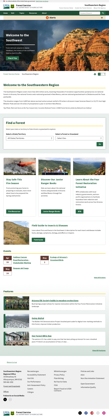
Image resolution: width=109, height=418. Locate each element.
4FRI (79, 211)
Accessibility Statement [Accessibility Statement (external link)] (36, 375)
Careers (30, 389)
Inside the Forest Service (83, 8)
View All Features (99, 350)
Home (5, 13)
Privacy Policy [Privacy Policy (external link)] (59, 375)
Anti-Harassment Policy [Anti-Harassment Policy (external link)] (36, 385)
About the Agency (100, 8)
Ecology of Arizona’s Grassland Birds (58, 258)
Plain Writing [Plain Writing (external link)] (59, 378)
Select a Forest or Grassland (66, 134)
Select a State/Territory (16, 134)
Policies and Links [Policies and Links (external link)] (87, 371)
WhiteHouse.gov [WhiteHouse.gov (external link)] (60, 371)
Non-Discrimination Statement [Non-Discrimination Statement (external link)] (92, 378)
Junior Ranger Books (51, 211)
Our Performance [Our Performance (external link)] (34, 382)
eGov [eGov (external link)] (83, 375)
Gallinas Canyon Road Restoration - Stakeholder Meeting (22, 260)
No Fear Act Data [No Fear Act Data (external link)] (60, 382)
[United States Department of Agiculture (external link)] (6, 6)
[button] (95, 74)
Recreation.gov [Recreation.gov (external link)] (33, 371)
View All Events (100, 277)
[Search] (103, 13)
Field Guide (38, 240)
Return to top (12, 362)
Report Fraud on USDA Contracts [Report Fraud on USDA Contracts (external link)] (62, 390)
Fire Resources (14, 211)
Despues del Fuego (21, 268)
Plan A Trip (12, 58)
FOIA (56, 385)
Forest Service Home (66, 8)
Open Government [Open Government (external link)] (88, 384)
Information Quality (88, 387)
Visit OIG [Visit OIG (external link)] (30, 378)
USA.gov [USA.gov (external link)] (30, 392)
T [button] (99, 74)
